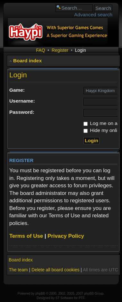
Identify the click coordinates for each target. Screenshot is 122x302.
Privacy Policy (66, 236)
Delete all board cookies (55, 269)
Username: (22, 101)
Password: (21, 112)
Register (60, 50)
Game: (17, 90)
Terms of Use (26, 236)
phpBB (40, 293)
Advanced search (93, 14)
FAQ (40, 50)
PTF (81, 298)
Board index (27, 60)
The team (18, 269)
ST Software (64, 298)
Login (80, 50)
